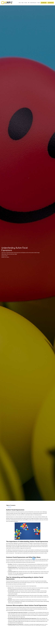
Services (25, 2)
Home (20, 2)
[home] (7, 2)
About (23, 2)
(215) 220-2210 (50, 2)
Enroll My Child (43, 2)
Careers (38, 2)
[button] (25, 2)
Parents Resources (33, 2)
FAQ (28, 2)
